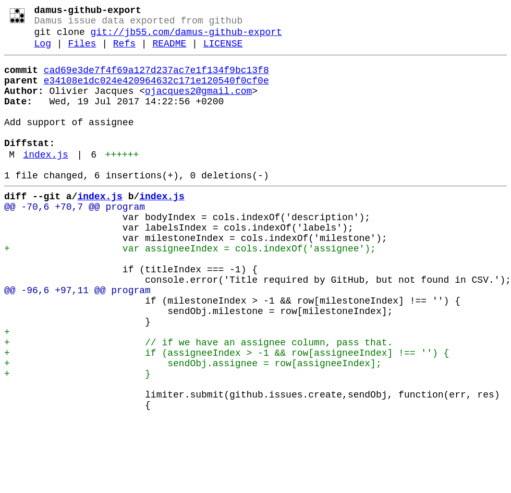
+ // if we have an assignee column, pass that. (198, 402)
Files (82, 51)
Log (42, 51)
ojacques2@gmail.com (198, 105)
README (169, 51)
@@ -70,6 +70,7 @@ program (74, 239)
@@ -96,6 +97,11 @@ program (77, 339)
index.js (45, 181)
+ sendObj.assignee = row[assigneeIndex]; (193, 427)
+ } (77, 440)
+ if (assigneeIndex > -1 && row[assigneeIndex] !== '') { (226, 414)
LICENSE (223, 51)
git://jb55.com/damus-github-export (186, 37)
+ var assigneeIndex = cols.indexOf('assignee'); (190, 289)
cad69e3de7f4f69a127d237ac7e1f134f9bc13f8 (156, 80)
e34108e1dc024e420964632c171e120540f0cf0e (156, 92)
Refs (124, 51)
